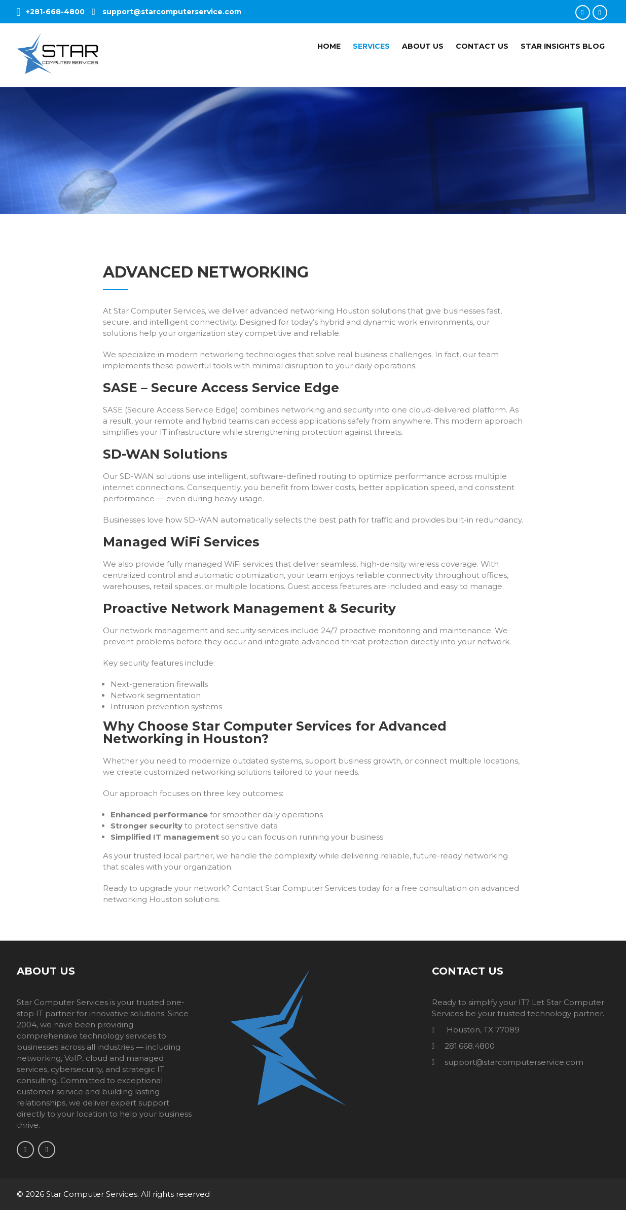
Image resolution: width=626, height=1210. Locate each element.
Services (371, 46)
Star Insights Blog (563, 46)
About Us (423, 46)
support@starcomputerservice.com (167, 11)
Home (329, 46)
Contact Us (482, 46)
